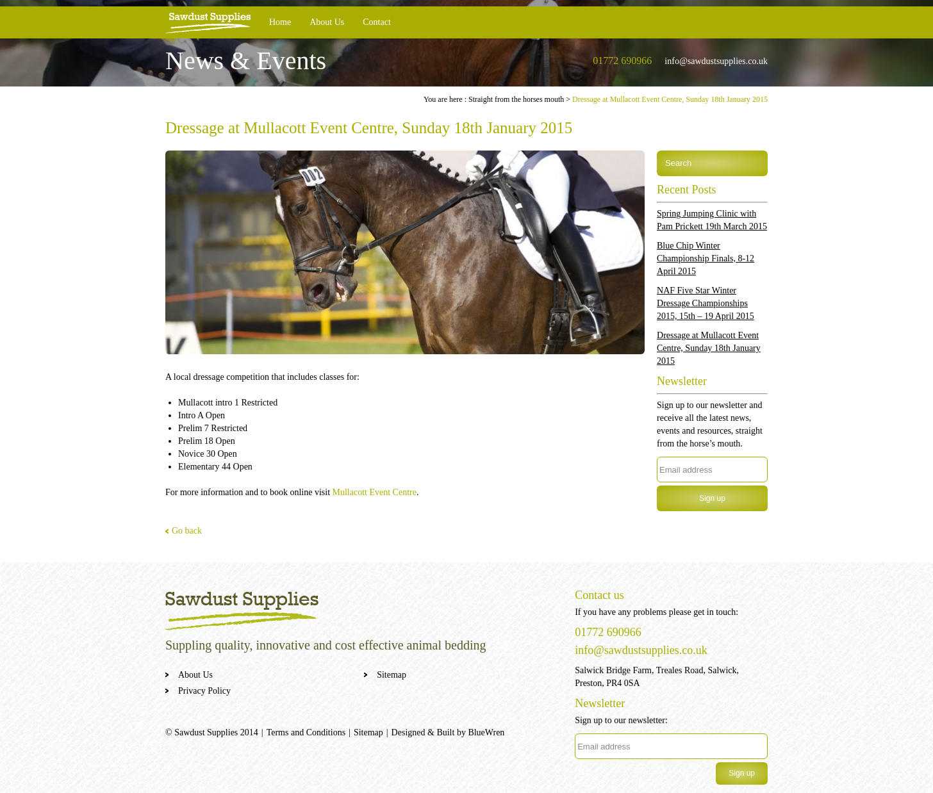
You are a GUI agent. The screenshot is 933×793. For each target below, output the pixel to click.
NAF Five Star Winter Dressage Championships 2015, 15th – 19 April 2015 (705, 303)
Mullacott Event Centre (375, 492)
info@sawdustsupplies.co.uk (716, 61)
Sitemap (391, 675)
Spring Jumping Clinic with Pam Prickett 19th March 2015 (712, 220)
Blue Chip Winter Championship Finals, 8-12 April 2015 (705, 258)
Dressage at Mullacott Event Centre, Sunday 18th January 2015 (709, 348)
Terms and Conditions (306, 732)
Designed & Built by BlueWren (448, 732)
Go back (187, 530)
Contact (377, 22)
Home (280, 22)
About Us (327, 22)
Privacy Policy (204, 691)
